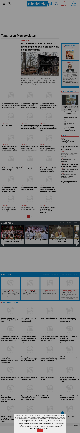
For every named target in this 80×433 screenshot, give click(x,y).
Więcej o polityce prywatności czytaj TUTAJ (40, 428)
